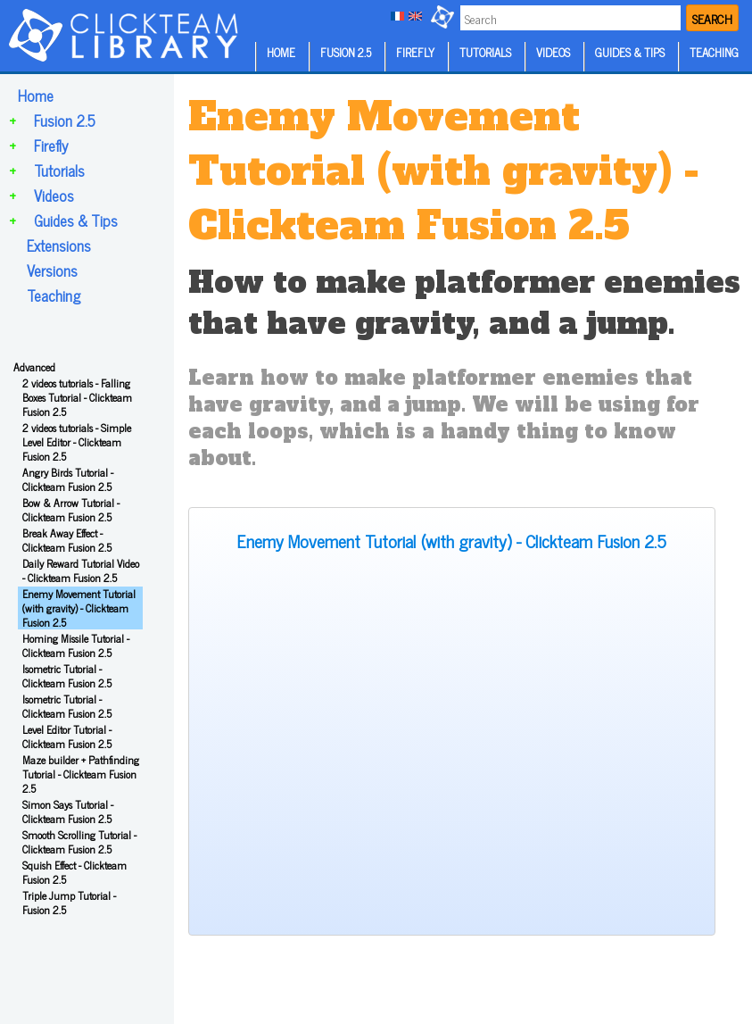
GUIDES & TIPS (630, 52)
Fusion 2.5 (64, 120)
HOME (281, 52)
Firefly (51, 145)
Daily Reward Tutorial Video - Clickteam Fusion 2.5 (80, 570)
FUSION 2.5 (345, 52)
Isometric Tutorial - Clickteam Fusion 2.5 (67, 676)
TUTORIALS (485, 52)
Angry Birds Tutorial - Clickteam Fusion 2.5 (67, 479)
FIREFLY (415, 52)
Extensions (59, 245)
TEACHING (714, 52)
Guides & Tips (76, 220)
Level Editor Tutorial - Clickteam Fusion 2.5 (67, 736)
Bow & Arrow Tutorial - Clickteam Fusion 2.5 (71, 509)
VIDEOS (553, 52)
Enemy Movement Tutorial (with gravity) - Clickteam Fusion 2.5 (79, 608)
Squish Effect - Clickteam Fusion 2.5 (74, 872)
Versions (52, 270)
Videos (54, 195)
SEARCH (712, 18)
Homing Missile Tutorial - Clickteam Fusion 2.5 (75, 645)
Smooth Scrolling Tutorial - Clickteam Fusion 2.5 (79, 842)
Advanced (34, 367)
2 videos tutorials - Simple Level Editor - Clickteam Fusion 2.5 (76, 441)
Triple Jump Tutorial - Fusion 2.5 (69, 902)
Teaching (53, 295)
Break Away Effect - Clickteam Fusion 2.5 (67, 540)
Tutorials (59, 170)
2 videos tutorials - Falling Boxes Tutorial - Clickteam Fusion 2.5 (77, 397)
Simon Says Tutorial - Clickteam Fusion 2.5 (67, 811)
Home (36, 95)
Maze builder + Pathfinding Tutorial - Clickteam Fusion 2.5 (80, 774)
